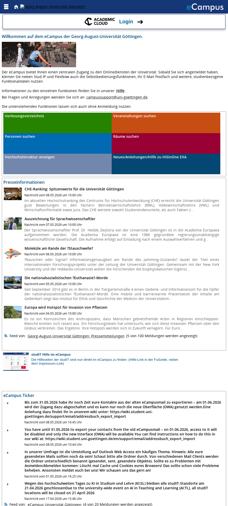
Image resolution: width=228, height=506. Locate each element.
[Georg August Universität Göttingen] (53, 6)
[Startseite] (16, 7)
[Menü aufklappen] (6, 7)
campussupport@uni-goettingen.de (117, 97)
